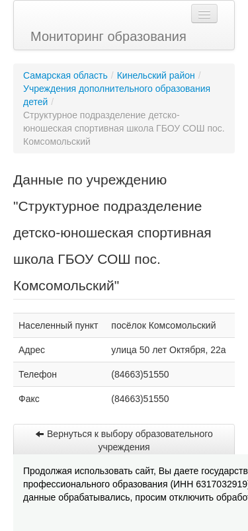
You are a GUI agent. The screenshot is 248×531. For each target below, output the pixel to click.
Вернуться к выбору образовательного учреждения (124, 440)
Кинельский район (156, 75)
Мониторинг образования (108, 36)
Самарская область (65, 75)
